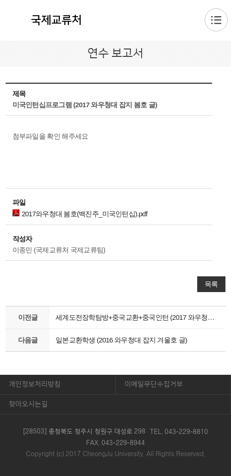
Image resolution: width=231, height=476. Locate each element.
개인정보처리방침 (35, 384)
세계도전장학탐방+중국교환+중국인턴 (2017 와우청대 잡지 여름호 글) (138, 317)
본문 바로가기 (115, 0)
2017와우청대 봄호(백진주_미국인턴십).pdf (79, 213)
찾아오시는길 (28, 404)
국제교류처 (56, 20)
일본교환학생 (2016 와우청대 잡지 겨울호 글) (121, 340)
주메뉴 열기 (216, 19)
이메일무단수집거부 (154, 384)
